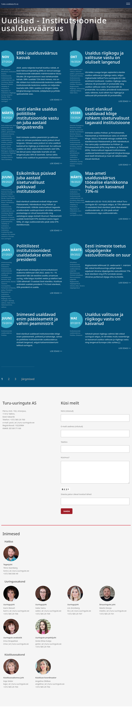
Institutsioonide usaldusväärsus (6, 79)
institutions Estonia (76, 76)
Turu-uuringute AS (9, 4)
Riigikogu (13, 93)
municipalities (6, 294)
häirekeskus (79, 136)
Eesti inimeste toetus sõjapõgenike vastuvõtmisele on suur (107, 260)
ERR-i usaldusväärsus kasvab (39, 55)
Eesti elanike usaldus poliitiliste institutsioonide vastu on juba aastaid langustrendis (38, 120)
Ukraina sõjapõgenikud (77, 295)
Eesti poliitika (74, 69)
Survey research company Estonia (7, 156)
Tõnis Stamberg (5, 98)
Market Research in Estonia (7, 224)
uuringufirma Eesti (76, 223)
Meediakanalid (75, 281)
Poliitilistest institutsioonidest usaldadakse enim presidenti (35, 260)
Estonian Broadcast (5, 70)
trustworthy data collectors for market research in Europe (8, 242)
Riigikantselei (74, 86)
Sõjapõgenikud (75, 292)
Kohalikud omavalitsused (6, 284)
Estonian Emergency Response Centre (76, 126)
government (79, 74)
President (79, 84)
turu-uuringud (6, 100)
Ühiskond (79, 343)
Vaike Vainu (73, 93)
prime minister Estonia (6, 148)
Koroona (4, 288)
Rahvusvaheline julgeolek (75, 286)
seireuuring (80, 88)
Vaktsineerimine (6, 313)
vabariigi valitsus (75, 91)
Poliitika (72, 84)
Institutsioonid (6, 76)
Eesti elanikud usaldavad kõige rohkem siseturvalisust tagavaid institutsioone (102, 120)
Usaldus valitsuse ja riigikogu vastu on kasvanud (106, 326)
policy (3, 298)
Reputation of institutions (5, 92)
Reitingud (4, 151)
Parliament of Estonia (8, 296)
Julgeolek (73, 279)
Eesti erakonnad (6, 125)
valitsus (3, 315)
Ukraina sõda (74, 294)
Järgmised (28, 392)
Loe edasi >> (56, 99)
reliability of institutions (5, 87)
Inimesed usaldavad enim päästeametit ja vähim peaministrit (38, 329)
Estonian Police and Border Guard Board (76, 131)
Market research (75, 210)
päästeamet (5, 227)
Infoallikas (73, 271)
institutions (73, 138)
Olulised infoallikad (76, 283)
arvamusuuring (6, 198)
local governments (6, 289)
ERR (2, 69)
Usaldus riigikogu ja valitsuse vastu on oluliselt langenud (106, 57)
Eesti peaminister (8, 126)
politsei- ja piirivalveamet (74, 152)
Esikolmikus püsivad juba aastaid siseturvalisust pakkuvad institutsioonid (38, 190)
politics (3, 147)
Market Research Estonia (7, 83)
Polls (83, 210)
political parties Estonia (7, 143)
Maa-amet (80, 208)
